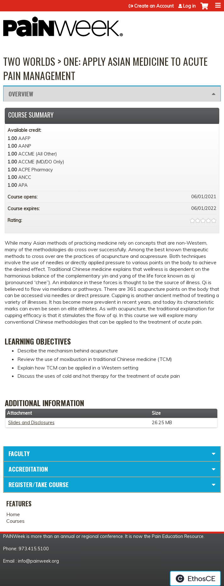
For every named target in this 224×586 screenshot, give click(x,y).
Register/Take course (39, 484)
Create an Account (154, 6)
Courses (15, 521)
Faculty (19, 453)
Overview (21, 93)
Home (13, 514)
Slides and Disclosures (31, 422)
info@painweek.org (38, 561)
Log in (189, 6)
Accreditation (28, 468)
